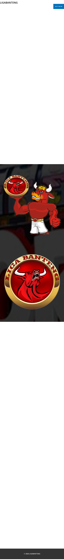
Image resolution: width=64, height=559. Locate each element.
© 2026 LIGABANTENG (32, 554)
